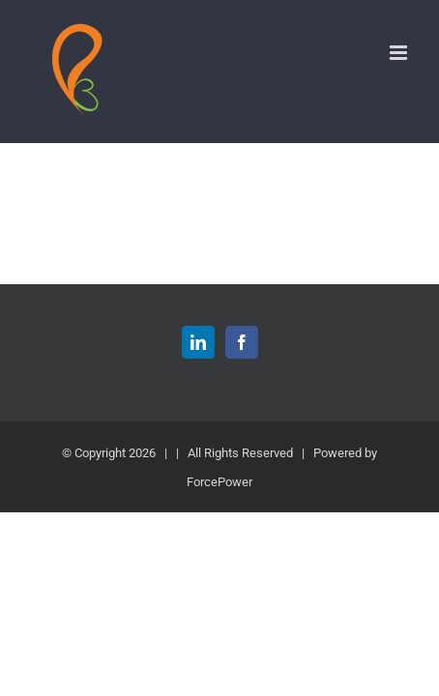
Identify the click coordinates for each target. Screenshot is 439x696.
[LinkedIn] (198, 390)
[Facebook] (241, 390)
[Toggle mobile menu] (400, 53)
